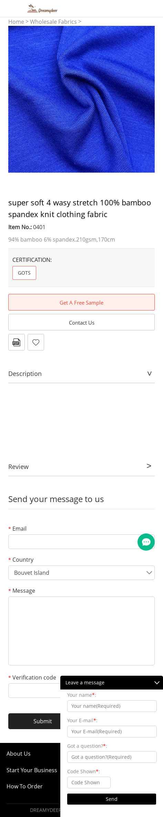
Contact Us (81, 322)
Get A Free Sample (81, 302)
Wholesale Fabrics (53, 21)
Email (17, 528)
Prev (17, 99)
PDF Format (16, 342)
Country (20, 559)
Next (145, 99)
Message (21, 590)
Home (16, 21)
